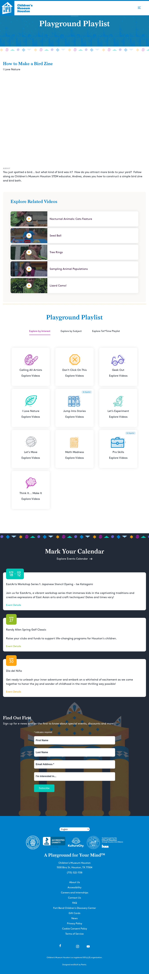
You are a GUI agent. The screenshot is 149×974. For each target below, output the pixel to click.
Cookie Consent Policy (74, 929)
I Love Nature (11, 69)
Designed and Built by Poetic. (74, 965)
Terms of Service (74, 934)
